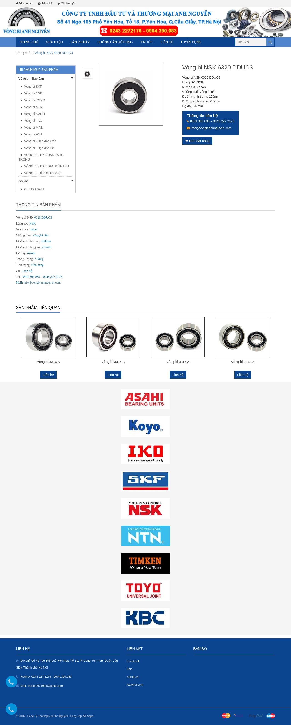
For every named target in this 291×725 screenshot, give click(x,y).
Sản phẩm (80, 42)
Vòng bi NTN (33, 107)
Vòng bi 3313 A (242, 362)
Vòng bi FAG (33, 121)
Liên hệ (167, 42)
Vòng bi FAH (33, 134)
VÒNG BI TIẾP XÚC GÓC (42, 173)
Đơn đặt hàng (197, 141)
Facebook (133, 661)
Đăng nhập (24, 3)
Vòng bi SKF (33, 86)
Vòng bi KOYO (34, 100)
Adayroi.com (135, 684)
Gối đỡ (45, 181)
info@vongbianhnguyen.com (42, 282)
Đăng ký (45, 3)
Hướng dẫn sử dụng (115, 42)
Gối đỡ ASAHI (34, 189)
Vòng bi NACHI (35, 114)
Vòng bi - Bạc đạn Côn (40, 141)
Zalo (130, 669)
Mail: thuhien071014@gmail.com (42, 685)
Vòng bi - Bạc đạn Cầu (40, 148)
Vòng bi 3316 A (48, 362)
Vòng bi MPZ (33, 127)
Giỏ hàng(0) (66, 3)
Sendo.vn (133, 677)
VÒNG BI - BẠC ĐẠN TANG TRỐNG (41, 157)
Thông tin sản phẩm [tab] (38, 204)
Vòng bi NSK (33, 93)
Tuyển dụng (191, 42)
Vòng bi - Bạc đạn (45, 78)
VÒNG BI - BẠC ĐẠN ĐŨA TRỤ (46, 166)
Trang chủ (28, 42)
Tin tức (146, 42)
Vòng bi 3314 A (178, 362)
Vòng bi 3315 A (113, 362)
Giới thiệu (54, 42)
